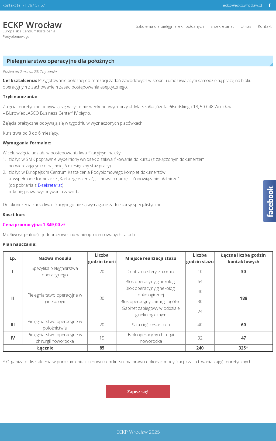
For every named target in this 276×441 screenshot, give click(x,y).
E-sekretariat (222, 26)
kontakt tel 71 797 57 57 (24, 5)
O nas (245, 26)
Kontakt (265, 26)
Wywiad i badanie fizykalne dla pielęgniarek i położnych (68, 412)
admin (52, 71)
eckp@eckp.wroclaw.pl (242, 5)
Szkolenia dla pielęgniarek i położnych (170, 26)
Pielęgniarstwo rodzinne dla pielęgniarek (224, 412)
